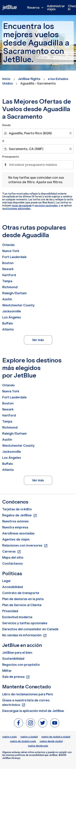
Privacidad (10, 611)
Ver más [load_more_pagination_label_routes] (38, 340)
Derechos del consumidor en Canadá (30, 629)
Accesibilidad (12, 587)
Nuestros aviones (15, 521)
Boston (8, 263)
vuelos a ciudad (29, 736)
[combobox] (38, 133)
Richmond (10, 287)
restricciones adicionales (16, 208)
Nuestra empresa (15, 527)
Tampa (7, 281)
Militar (7, 671)
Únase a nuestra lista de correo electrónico (26, 702)
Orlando (8, 245)
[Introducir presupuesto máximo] (39, 165)
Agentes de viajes (16, 539)
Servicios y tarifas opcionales (24, 623)
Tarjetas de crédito (17, 509)
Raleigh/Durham (14, 293)
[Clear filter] (70, 133)
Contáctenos (12, 563)
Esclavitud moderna (17, 617)
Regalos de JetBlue (19, 515)
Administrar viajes (56, 7)
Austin (7, 299)
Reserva (36, 7)
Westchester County (18, 305)
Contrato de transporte (20, 593)
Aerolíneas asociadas (18, 533)
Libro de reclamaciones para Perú (27, 694)
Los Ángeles (11, 317)
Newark (8, 269)
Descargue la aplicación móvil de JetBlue (33, 711)
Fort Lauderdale (14, 257)
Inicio (6, 79)
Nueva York (10, 251)
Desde (6, 125)
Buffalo (7, 323)
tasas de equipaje (22, 205)
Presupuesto (10, 156)
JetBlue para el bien (17, 652)
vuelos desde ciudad (51, 741)
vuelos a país (9, 736)
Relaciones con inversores (25, 545)
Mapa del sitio (12, 557)
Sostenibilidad (13, 658)
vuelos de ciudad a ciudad (55, 736)
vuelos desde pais (38, 745)
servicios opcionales (46, 205)
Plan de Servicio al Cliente (21, 605)
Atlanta (8, 329)
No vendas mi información (24, 635)
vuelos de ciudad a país (23, 741)
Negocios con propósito (21, 664)
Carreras (11, 552)
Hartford (9, 275)
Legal (6, 581)
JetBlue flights (29, 79)
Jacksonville (11, 311)
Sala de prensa (16, 677)
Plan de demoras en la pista (23, 599)
